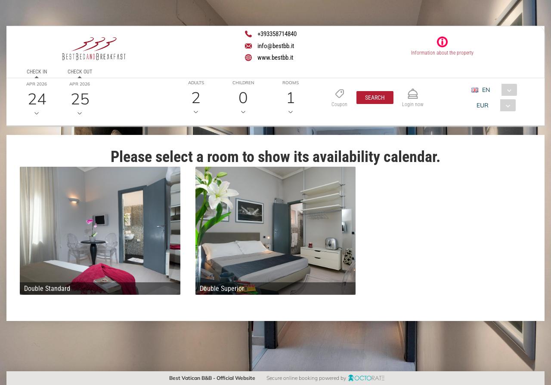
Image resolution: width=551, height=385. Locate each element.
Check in (37, 71)
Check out (80, 71)
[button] (374, 97)
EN (486, 90)
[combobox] (497, 89)
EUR (483, 105)
